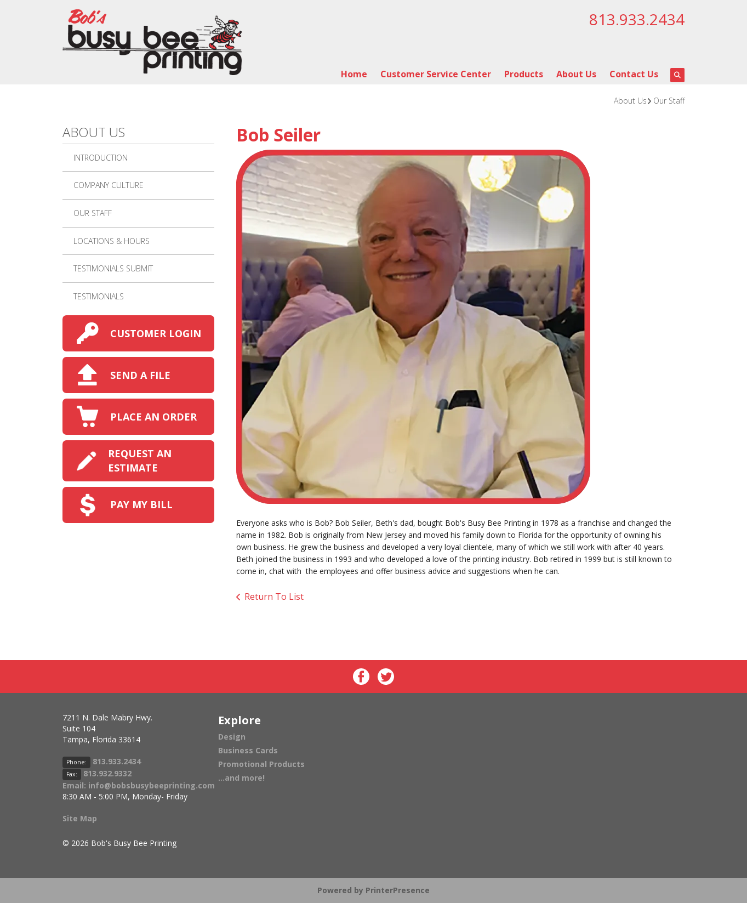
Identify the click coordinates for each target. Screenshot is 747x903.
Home (354, 74)
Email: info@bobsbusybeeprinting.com (138, 785)
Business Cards (248, 750)
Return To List (274, 596)
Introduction (100, 157)
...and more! (241, 778)
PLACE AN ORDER (153, 416)
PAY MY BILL (141, 504)
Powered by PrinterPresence (373, 890)
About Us (576, 74)
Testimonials (98, 296)
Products (523, 74)
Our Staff (669, 100)
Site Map (79, 818)
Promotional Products (261, 764)
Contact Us (633, 74)
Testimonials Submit (113, 268)
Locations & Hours (111, 241)
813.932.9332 (107, 773)
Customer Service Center (435, 74)
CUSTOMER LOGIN (155, 333)
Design (232, 736)
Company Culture (108, 185)
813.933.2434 (637, 19)
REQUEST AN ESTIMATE (140, 460)
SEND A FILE (140, 375)
